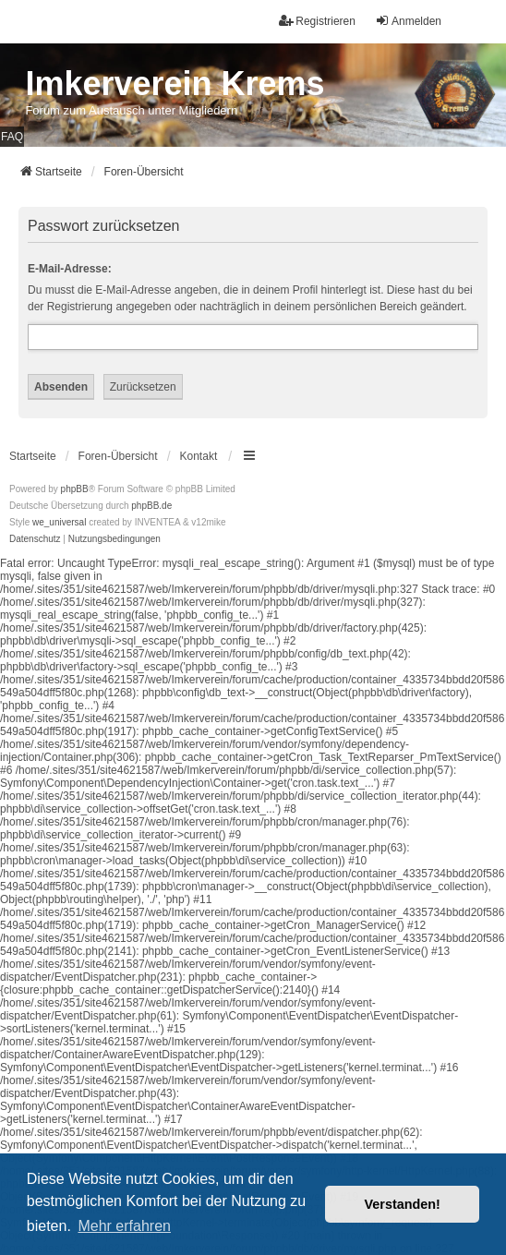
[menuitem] (35, 539)
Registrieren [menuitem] (317, 21)
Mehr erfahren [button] (124, 1226)
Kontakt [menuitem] (199, 456)
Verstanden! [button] (402, 1204)
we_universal (59, 522)
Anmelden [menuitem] (408, 21)
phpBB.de (151, 506)
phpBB (75, 489)
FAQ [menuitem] (12, 136)
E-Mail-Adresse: (70, 268)
